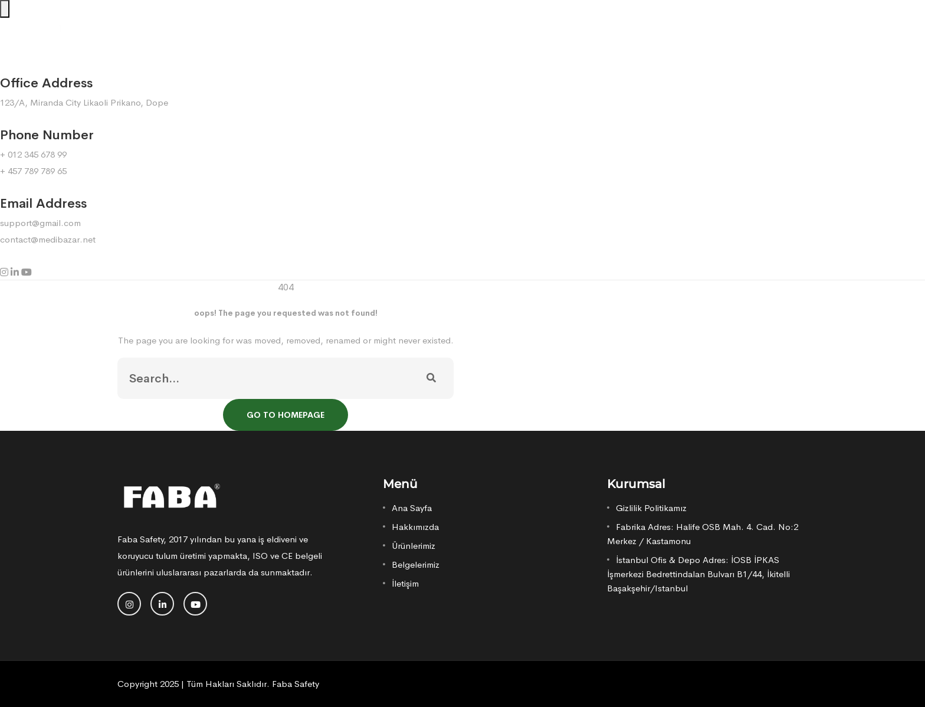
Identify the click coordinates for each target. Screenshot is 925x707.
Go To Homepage (285, 415)
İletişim (405, 583)
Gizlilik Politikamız (651, 507)
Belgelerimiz (415, 564)
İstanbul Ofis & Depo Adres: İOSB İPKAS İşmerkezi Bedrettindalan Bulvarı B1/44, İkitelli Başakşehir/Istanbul (698, 574)
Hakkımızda (415, 526)
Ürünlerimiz (413, 545)
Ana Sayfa (412, 507)
